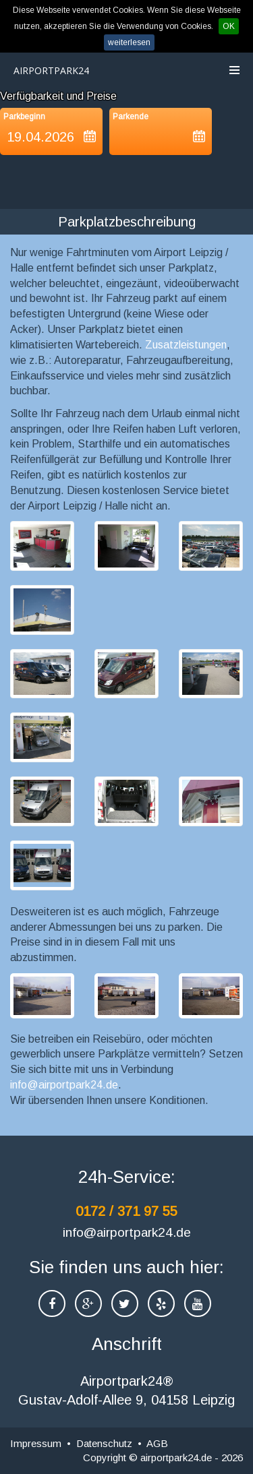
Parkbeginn (24, 116)
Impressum (35, 1443)
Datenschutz (104, 1443)
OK (229, 26)
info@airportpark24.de (64, 1085)
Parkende (130, 116)
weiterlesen (129, 42)
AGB (157, 1443)
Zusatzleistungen (186, 344)
